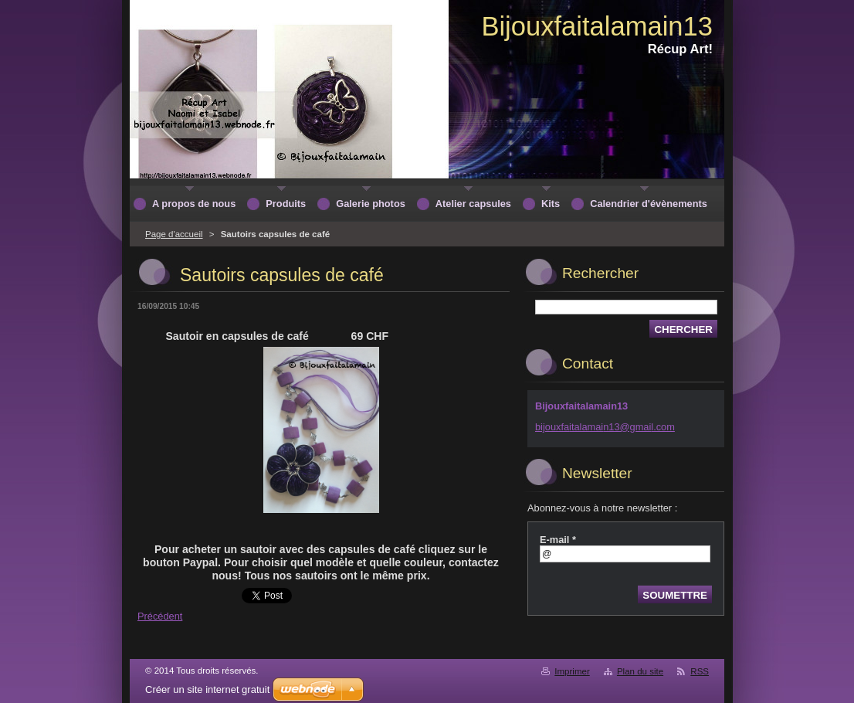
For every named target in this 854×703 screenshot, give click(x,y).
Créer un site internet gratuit (207, 689)
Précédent (159, 616)
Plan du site (640, 671)
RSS (699, 671)
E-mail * (558, 539)
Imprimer (571, 671)
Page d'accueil (174, 234)
